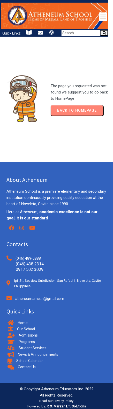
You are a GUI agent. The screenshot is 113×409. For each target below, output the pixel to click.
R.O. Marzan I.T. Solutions (66, 406)
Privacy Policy (63, 401)
